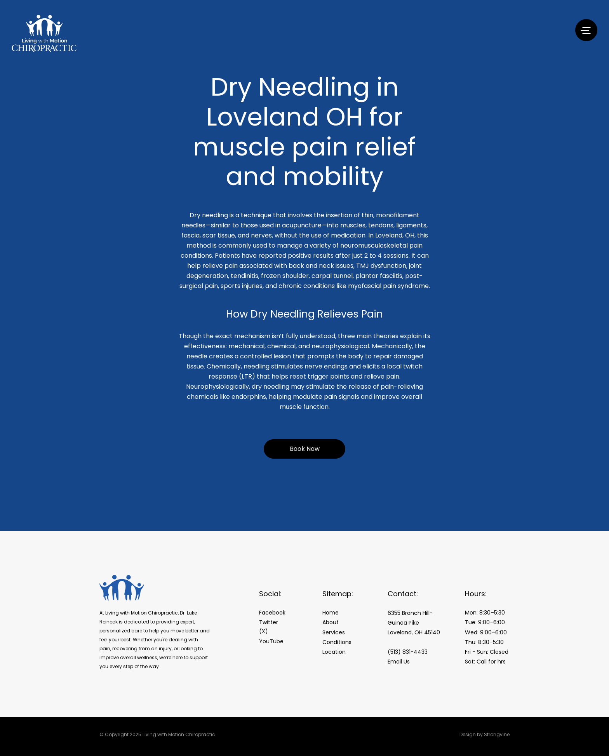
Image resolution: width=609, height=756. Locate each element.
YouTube (271, 641)
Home (330, 612)
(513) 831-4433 (408, 652)
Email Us (399, 661)
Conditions (336, 642)
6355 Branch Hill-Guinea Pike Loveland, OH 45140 (414, 622)
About (330, 622)
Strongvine (497, 734)
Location (334, 652)
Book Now (305, 448)
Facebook (272, 612)
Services (333, 632)
